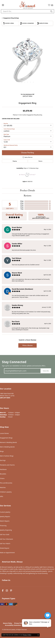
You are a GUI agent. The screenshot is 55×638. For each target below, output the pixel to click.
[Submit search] (51, 11)
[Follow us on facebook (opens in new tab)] (2, 590)
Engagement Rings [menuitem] (6, 438)
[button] (49, 5)
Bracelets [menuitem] (3, 474)
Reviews (27, 196)
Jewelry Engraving (6, 530)
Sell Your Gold (4, 534)
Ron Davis (16, 322)
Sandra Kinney (17, 305)
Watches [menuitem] (3, 487)
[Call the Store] (5, 398)
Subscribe (46, 371)
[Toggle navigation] (3, 5)
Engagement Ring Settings (11, 18)
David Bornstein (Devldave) (22, 289)
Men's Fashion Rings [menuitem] (6, 456)
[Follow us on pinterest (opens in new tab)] (11, 590)
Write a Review (27, 345)
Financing (3, 525)
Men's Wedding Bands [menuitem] (7, 447)
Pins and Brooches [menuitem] (6, 483)
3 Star (22, 205)
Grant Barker (17, 227)
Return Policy (7, 623)
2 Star (22, 207)
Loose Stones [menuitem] (4, 433)
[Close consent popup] (38, 634)
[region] (27, 61)
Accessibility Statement (13, 625)
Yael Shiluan (16, 258)
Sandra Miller (17, 244)
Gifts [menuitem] (1, 496)
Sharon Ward (17, 273)
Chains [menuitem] (2, 478)
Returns (40, 161)
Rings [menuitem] (2, 451)
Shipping (15, 161)
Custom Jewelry (5, 512)
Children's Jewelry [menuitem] (6, 492)
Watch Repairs (4, 521)
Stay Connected (14, 362)
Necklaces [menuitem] (3, 469)
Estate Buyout (4, 548)
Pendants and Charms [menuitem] (7, 465)
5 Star (22, 201)
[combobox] (25, 11)
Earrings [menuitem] (2, 460)
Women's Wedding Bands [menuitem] (8, 442)
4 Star (22, 203)
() (50, 201)
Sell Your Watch (5, 543)
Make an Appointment (7, 552)
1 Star (22, 209)
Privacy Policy (18, 623)
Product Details (27, 191)
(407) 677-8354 (27, 96)
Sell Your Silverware (6, 539)
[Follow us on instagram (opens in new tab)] (7, 590)
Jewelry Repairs (5, 516)
